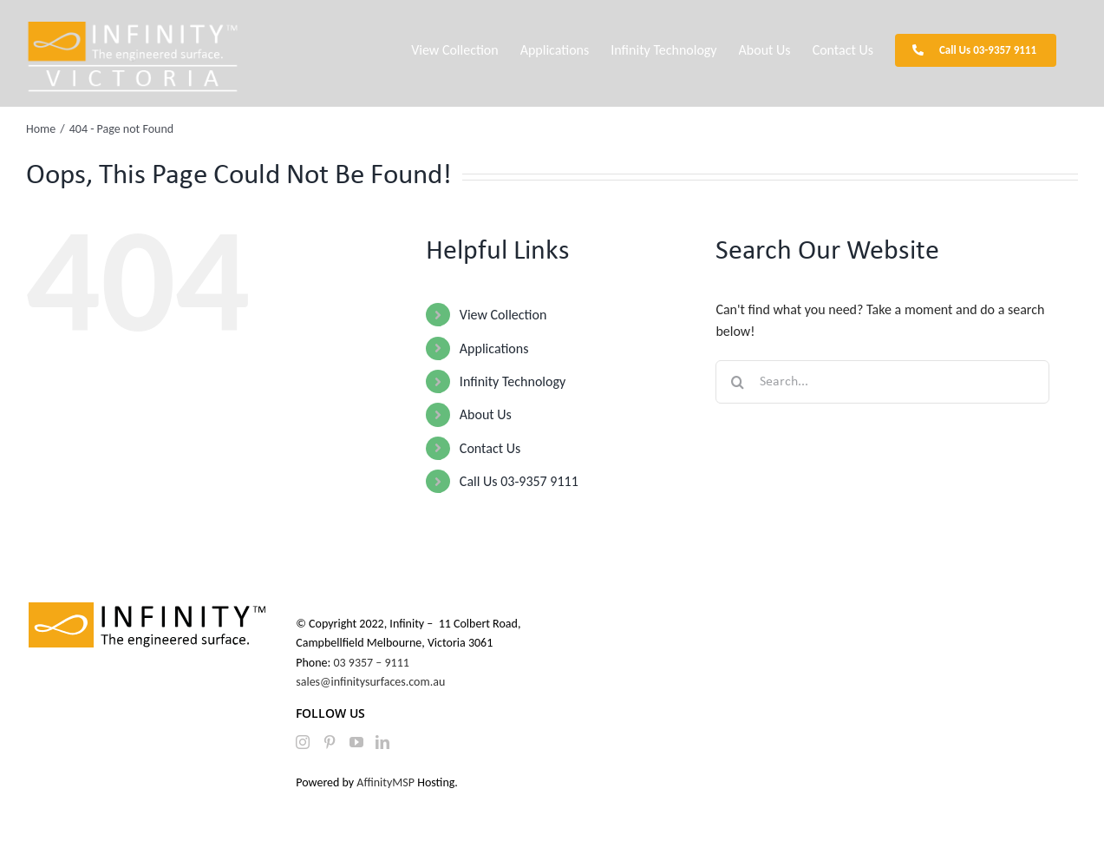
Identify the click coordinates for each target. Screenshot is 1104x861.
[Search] (737, 382)
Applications (494, 348)
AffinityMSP (385, 782)
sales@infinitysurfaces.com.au (370, 681)
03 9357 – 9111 (372, 662)
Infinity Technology (512, 381)
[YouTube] (356, 742)
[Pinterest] (329, 742)
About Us (486, 414)
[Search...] (881, 382)
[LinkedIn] (382, 742)
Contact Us (490, 448)
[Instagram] (303, 742)
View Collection (503, 314)
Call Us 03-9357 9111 (519, 481)
